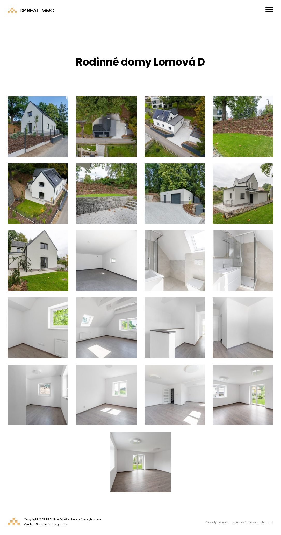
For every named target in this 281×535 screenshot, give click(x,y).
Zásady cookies (217, 522)
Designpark (59, 524)
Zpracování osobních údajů (253, 522)
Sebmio (41, 524)
